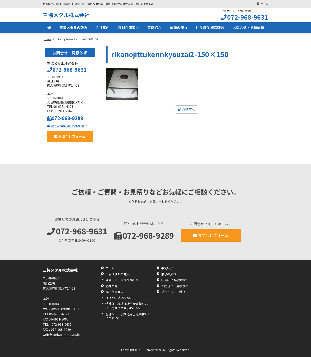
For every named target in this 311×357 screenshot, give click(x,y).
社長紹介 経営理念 (210, 27)
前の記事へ (186, 109)
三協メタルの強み (73, 27)
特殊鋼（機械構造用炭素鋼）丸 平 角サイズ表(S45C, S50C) (128, 306)
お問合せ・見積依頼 (248, 27)
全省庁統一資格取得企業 (122, 280)
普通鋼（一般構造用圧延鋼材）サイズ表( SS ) (128, 316)
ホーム (264, 4)
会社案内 (102, 27)
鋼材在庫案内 (128, 27)
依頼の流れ (178, 27)
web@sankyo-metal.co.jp (67, 126)
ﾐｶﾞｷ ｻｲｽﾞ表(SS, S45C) (120, 298)
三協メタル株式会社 (66, 15)
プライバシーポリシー (176, 292)
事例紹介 (154, 27)
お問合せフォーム (70, 136)
